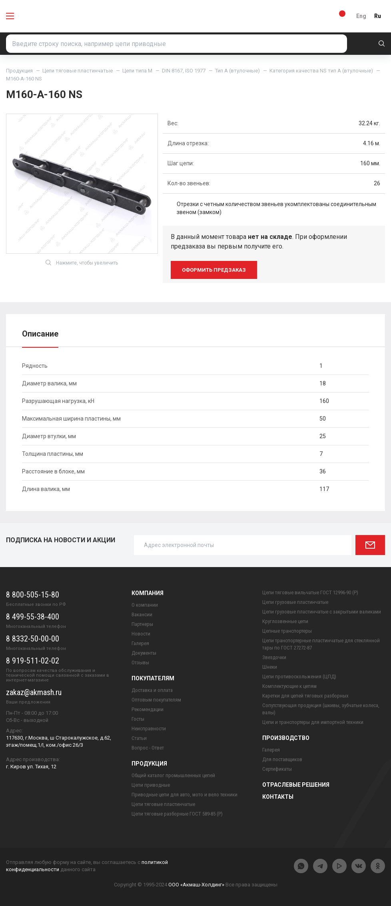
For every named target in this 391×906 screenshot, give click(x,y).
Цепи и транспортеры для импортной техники (312, 722)
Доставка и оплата (152, 690)
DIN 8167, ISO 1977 (183, 71)
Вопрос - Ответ (148, 748)
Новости (141, 634)
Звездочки (274, 657)
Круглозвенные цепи (285, 621)
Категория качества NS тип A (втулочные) (321, 71)
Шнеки (269, 667)
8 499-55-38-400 (32, 616)
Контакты (277, 797)
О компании (145, 605)
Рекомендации (148, 709)
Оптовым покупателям (156, 700)
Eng (361, 16)
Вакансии (142, 614)
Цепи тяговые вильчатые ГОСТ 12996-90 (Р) (310, 592)
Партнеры (142, 624)
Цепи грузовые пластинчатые (295, 602)
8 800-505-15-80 (32, 594)
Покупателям (153, 678)
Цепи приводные (151, 785)
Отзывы (140, 662)
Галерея (140, 643)
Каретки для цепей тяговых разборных (305, 696)
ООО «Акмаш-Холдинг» (196, 885)
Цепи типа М (137, 71)
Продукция (19, 71)
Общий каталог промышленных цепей (173, 775)
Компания (148, 593)
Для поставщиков (282, 759)
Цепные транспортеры (287, 631)
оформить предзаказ (214, 270)
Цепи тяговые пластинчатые (77, 71)
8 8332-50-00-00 (32, 638)
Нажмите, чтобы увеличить (82, 262)
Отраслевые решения (295, 785)
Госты (138, 719)
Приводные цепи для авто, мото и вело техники (184, 795)
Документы (144, 653)
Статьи (139, 738)
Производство (285, 738)
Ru (377, 16)
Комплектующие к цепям (289, 686)
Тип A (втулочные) (237, 71)
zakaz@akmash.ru (34, 692)
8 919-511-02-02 (32, 660)
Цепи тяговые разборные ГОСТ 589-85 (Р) (177, 814)
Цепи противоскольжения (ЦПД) (299, 676)
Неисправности (149, 729)
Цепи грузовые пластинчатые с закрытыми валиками (321, 612)
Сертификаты (277, 769)
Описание (40, 334)
